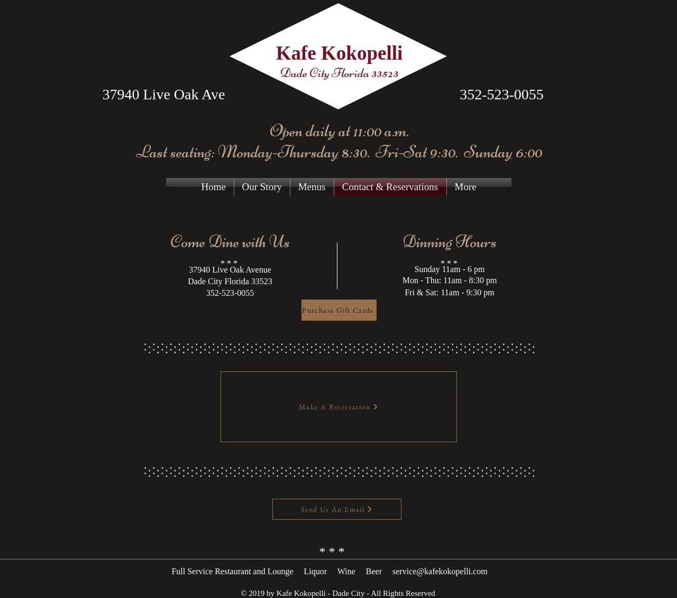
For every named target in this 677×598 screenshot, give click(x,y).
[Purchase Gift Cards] (339, 310)
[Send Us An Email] (336, 509)
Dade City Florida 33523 (339, 73)
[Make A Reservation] (339, 406)
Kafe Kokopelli (339, 53)
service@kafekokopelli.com (440, 571)
